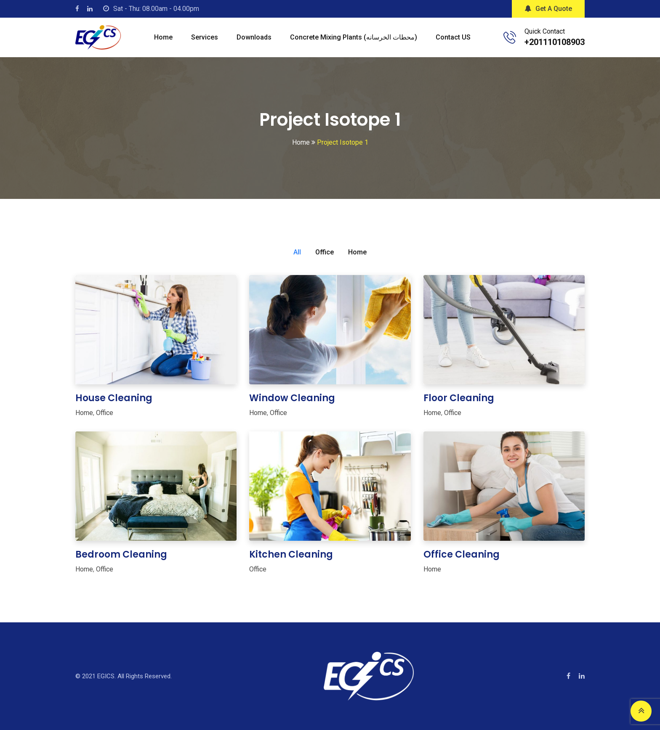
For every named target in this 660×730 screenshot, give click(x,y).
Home (163, 37)
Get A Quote (548, 9)
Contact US (453, 37)
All (297, 252)
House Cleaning (113, 398)
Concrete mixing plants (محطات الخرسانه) (353, 37)
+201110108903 (554, 42)
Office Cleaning (461, 554)
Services (204, 37)
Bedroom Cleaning (121, 554)
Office (324, 252)
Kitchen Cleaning (291, 554)
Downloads (254, 37)
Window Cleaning (292, 398)
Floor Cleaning (458, 398)
